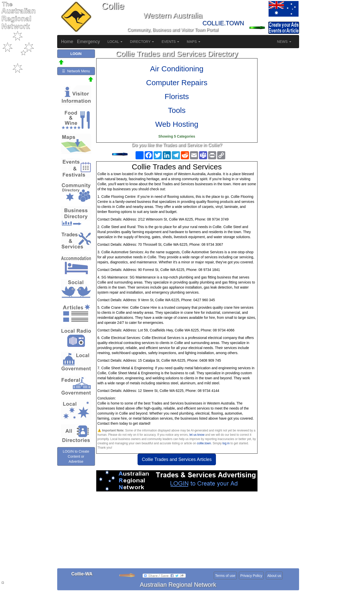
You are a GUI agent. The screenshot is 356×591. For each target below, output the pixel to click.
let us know (196, 435)
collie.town (204, 443)
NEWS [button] (284, 42)
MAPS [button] (193, 42)
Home (67, 41)
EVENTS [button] (170, 42)
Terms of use (225, 576)
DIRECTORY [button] (142, 42)
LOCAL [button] (115, 42)
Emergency (88, 41)
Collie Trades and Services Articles (177, 459)
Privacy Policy (251, 576)
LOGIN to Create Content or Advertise (76, 456)
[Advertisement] (176, 531)
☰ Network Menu (76, 71)
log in (226, 443)
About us (274, 576)
